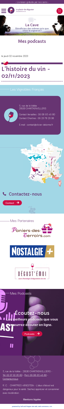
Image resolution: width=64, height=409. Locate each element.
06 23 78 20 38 (46, 118)
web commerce (43, 406)
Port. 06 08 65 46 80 (35, 375)
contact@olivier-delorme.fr (40, 124)
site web (34, 406)
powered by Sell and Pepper (21, 406)
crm (50, 406)
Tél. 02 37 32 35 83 (12, 375)
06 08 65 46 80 (46, 114)
